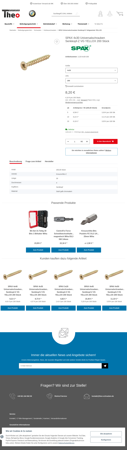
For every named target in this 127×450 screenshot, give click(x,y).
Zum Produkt (38, 250)
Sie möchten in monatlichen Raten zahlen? (91, 151)
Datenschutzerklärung (66, 443)
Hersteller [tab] (49, 161)
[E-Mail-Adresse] (60, 366)
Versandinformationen (59, 418)
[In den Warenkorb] (105, 141)
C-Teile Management (24, 418)
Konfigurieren (106, 440)
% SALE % (99, 24)
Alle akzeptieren (106, 434)
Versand (84, 100)
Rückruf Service (60, 396)
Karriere (46, 418)
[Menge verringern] (68, 141)
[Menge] (75, 141)
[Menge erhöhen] (87, 141)
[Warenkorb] (119, 13)
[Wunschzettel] (109, 13)
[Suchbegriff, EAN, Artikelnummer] (63, 13)
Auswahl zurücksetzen (74, 86)
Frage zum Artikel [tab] (33, 161)
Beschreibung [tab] (16, 161)
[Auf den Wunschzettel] (56, 41)
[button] (100, 13)
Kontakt (12, 418)
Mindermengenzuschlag (74, 102)
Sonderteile (37, 418)
